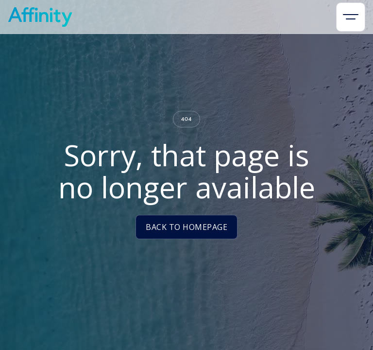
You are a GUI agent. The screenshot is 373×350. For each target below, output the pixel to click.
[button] (350, 17)
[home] (40, 17)
